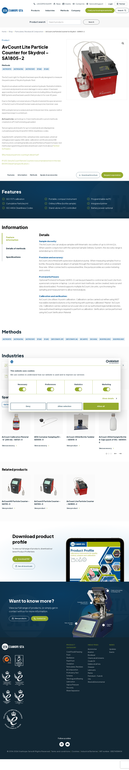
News (58, 4)
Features (11, 175)
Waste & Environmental (96, 682)
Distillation (70, 658)
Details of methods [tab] (16, 248)
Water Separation (72, 691)
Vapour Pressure (72, 685)
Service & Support (96, 4)
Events (68, 4)
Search (122, 10)
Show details (108, 398)
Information (22, 175)
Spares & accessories (48, 175)
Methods (33, 175)
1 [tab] (106, 453)
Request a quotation (112, 175)
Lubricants (92, 670)
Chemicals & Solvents (96, 658)
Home (4, 32)
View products (19, 618)
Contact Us (80, 4)
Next (120, 454)
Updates (112, 649)
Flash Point (70, 661)
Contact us (40, 618)
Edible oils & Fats (94, 664)
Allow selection (64, 406)
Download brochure (88, 175)
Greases (91, 667)
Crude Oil (91, 661)
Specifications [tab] (13, 257)
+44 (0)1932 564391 (44, 4)
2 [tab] (108, 453)
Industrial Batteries (89, 751)
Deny (28, 406)
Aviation (91, 652)
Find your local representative (100, 10)
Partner (121, 4)
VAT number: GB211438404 (110, 751)
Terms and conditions (60, 751)
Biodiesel (91, 655)
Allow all (101, 406)
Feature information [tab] (12, 238)
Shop (11, 32)
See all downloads (25, 566)
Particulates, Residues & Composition (29, 32)
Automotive (92, 649)
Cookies (75, 751)
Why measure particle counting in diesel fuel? (20, 155)
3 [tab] (111, 453)
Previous (116, 454)
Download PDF (24, 559)
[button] (123, 43)
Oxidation (70, 664)
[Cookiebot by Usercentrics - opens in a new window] (108, 362)
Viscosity (69, 688)
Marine (90, 673)
